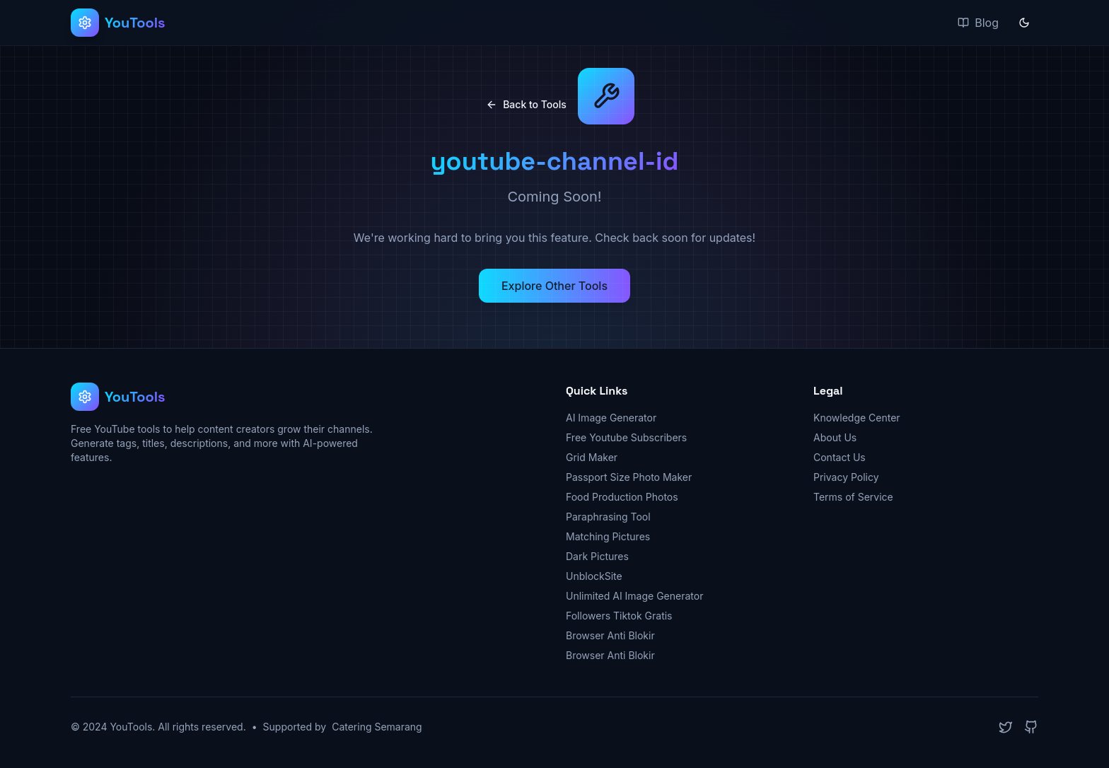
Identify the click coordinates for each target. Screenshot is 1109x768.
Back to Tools (526, 104)
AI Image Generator (611, 418)
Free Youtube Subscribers (626, 437)
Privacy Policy (846, 477)
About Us (835, 437)
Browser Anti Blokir (610, 635)
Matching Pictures (608, 536)
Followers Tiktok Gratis (619, 616)
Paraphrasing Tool (608, 517)
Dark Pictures (597, 556)
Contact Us (839, 457)
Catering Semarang (377, 727)
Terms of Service (853, 497)
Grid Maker (591, 457)
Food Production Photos (622, 497)
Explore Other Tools (554, 286)
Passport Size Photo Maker (629, 477)
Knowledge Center (856, 418)
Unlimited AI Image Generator (634, 596)
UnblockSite (594, 576)
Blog (978, 23)
